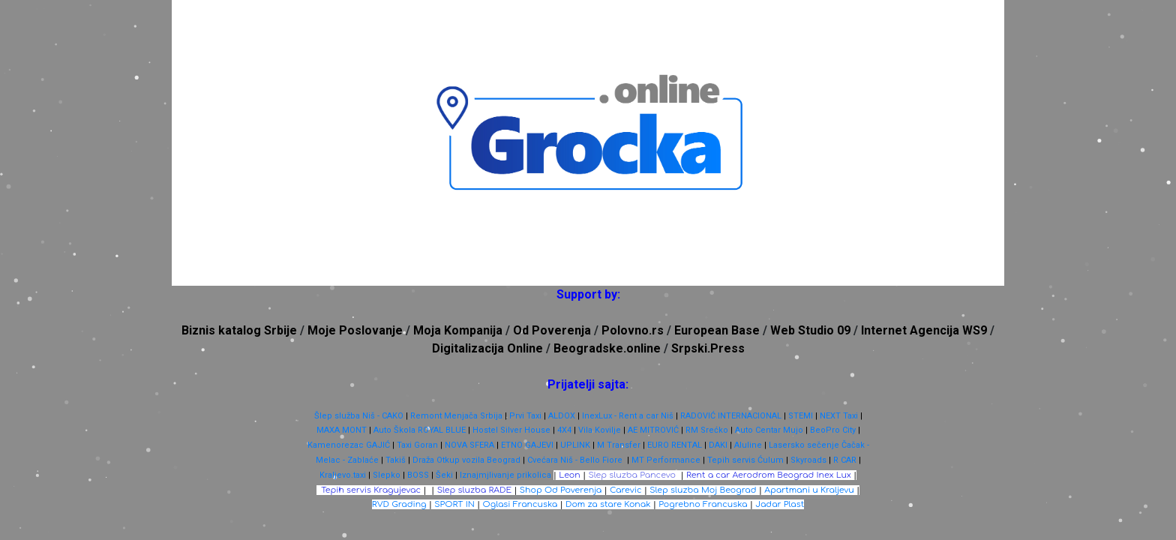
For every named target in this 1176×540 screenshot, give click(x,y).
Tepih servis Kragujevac (371, 490)
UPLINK (575, 445)
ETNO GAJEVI (527, 445)
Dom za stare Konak (608, 504)
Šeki (444, 475)
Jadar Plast (779, 504)
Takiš (396, 460)
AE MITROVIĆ (653, 430)
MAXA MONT (341, 430)
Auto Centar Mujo (769, 430)
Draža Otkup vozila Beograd (466, 460)
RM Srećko (707, 430)
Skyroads (808, 460)
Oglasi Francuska (520, 504)
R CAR (844, 460)
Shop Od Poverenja (561, 490)
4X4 (564, 430)
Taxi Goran (417, 445)
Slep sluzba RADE (474, 490)
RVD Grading (399, 504)
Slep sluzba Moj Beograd (703, 490)
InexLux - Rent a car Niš (628, 416)
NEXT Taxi (839, 416)
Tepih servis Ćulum (745, 460)
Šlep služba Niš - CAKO (359, 416)
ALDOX (561, 416)
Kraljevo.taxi (343, 475)
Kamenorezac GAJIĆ (349, 445)
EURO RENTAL (674, 445)
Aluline (748, 445)
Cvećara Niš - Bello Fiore (574, 460)
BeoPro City (833, 430)
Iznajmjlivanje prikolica (505, 475)
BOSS (418, 475)
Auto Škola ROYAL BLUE (420, 430)
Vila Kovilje (599, 430)
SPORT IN (454, 504)
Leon (569, 475)
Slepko (386, 475)
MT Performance (666, 460)
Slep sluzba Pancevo (632, 475)
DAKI (718, 445)
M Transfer (618, 445)
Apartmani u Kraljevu (809, 490)
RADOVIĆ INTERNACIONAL (731, 416)
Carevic (625, 490)
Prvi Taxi (525, 416)
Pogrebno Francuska (702, 504)
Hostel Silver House (511, 430)
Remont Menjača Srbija (456, 416)
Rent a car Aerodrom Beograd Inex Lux (768, 475)
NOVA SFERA (469, 445)
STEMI (800, 416)
